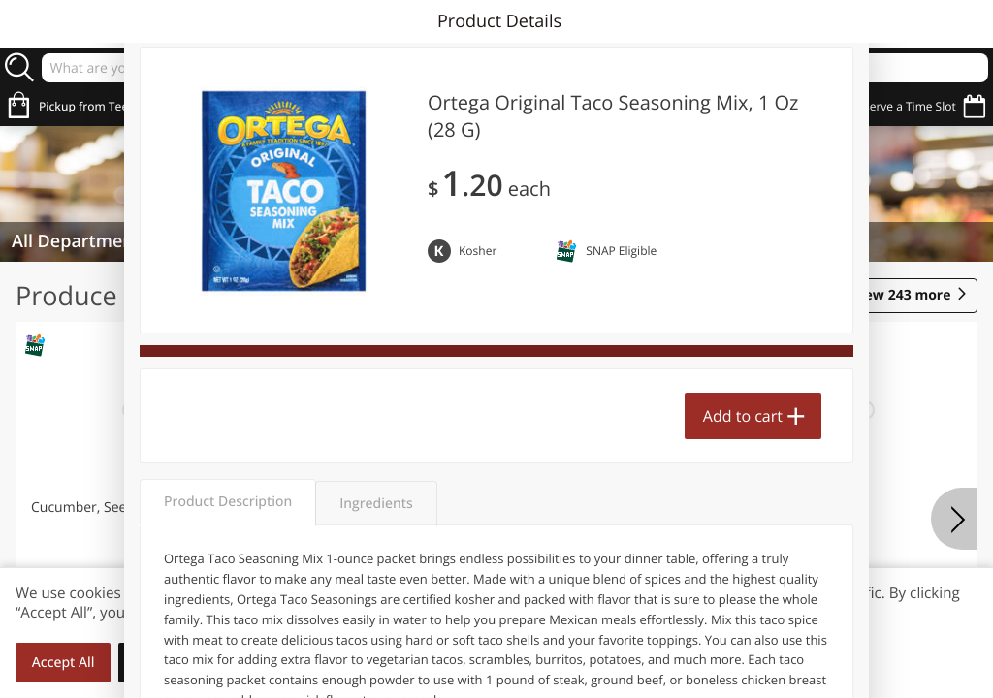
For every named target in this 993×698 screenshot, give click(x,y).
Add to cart (743, 416)
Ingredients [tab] (375, 503)
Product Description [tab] (228, 501)
